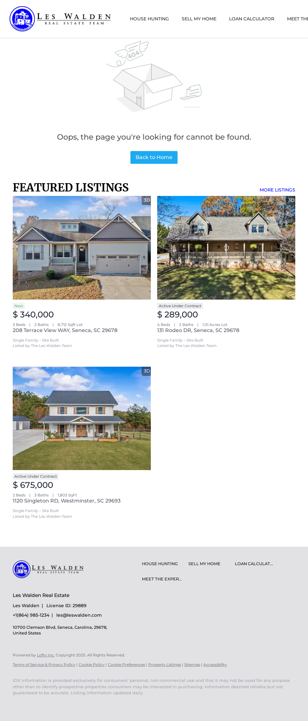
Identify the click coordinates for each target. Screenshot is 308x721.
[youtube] (20, 703)
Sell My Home (199, 19)
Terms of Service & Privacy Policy (44, 664)
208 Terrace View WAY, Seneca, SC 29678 (65, 330)
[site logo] (53, 584)
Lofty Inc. (46, 655)
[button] (163, 563)
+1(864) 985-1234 (31, 615)
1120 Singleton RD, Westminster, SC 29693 (67, 501)
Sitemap (192, 664)
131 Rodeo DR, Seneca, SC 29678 (198, 330)
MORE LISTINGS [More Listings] (277, 190)
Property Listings (164, 664)
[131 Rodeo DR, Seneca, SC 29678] (226, 248)
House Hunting (149, 19)
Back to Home (154, 157)
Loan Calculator (251, 19)
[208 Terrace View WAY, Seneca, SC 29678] (82, 248)
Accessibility (215, 664)
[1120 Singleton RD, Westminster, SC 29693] (82, 418)
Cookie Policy (92, 664)
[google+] (38, 703)
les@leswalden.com (79, 615)
